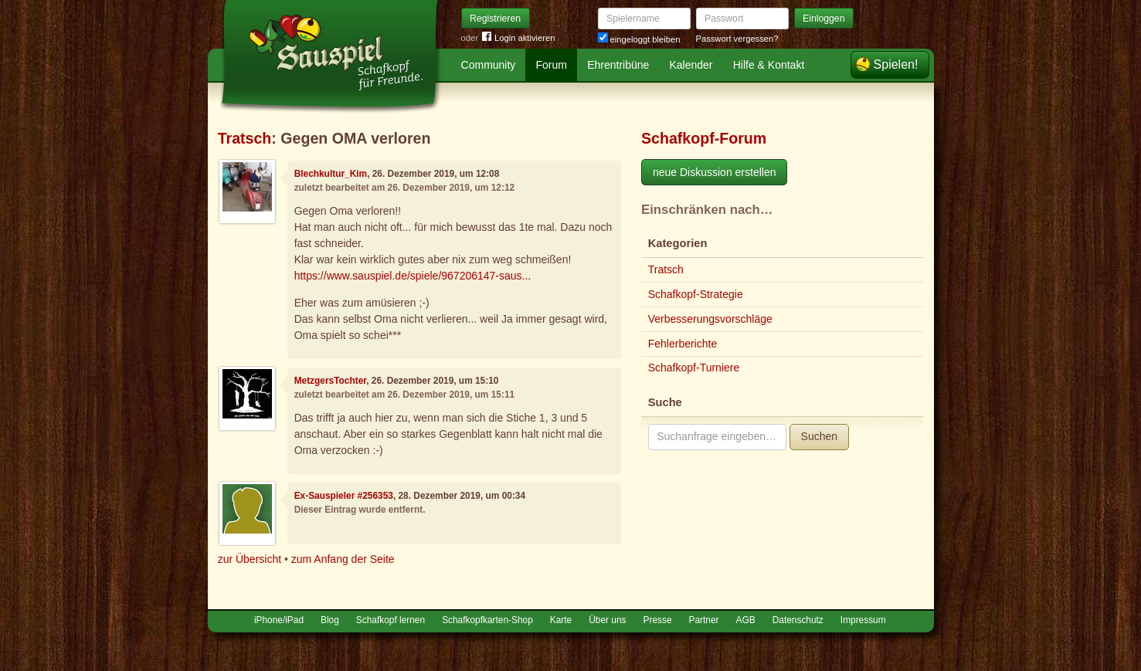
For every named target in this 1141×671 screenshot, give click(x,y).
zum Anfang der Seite (343, 559)
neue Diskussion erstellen (714, 172)
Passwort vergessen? (737, 38)
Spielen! (896, 64)
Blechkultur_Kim (331, 173)
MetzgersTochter (330, 380)
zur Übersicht (249, 559)
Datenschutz (798, 620)
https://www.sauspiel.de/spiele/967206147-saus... (412, 275)
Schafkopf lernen (390, 620)
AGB (746, 620)
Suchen (819, 436)
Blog (330, 620)
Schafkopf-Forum (703, 138)
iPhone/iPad (279, 620)
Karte (561, 620)
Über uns (607, 620)
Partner (704, 620)
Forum (551, 65)
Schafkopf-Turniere (694, 367)
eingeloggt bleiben (639, 39)
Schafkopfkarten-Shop (487, 620)
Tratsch (245, 138)
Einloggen (824, 18)
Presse (658, 620)
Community (488, 65)
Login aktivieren (518, 38)
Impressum (863, 620)
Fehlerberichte (683, 343)
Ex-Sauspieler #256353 (343, 495)
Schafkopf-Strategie (695, 294)
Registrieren (495, 18)
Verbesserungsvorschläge (710, 319)
